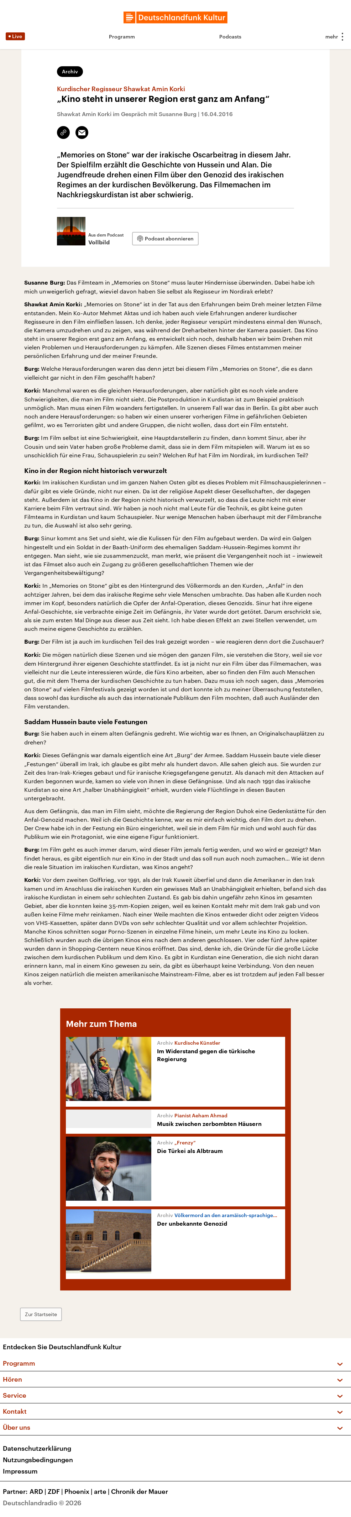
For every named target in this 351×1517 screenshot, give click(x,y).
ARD (39, 1491)
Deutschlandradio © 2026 (42, 1503)
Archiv (70, 71)
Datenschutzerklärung (37, 1448)
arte (102, 1491)
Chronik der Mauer (139, 1491)
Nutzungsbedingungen (38, 1460)
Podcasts (230, 36)
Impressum (20, 1471)
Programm (122, 36)
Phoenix (79, 1491)
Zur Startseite (41, 1314)
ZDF (56, 1491)
